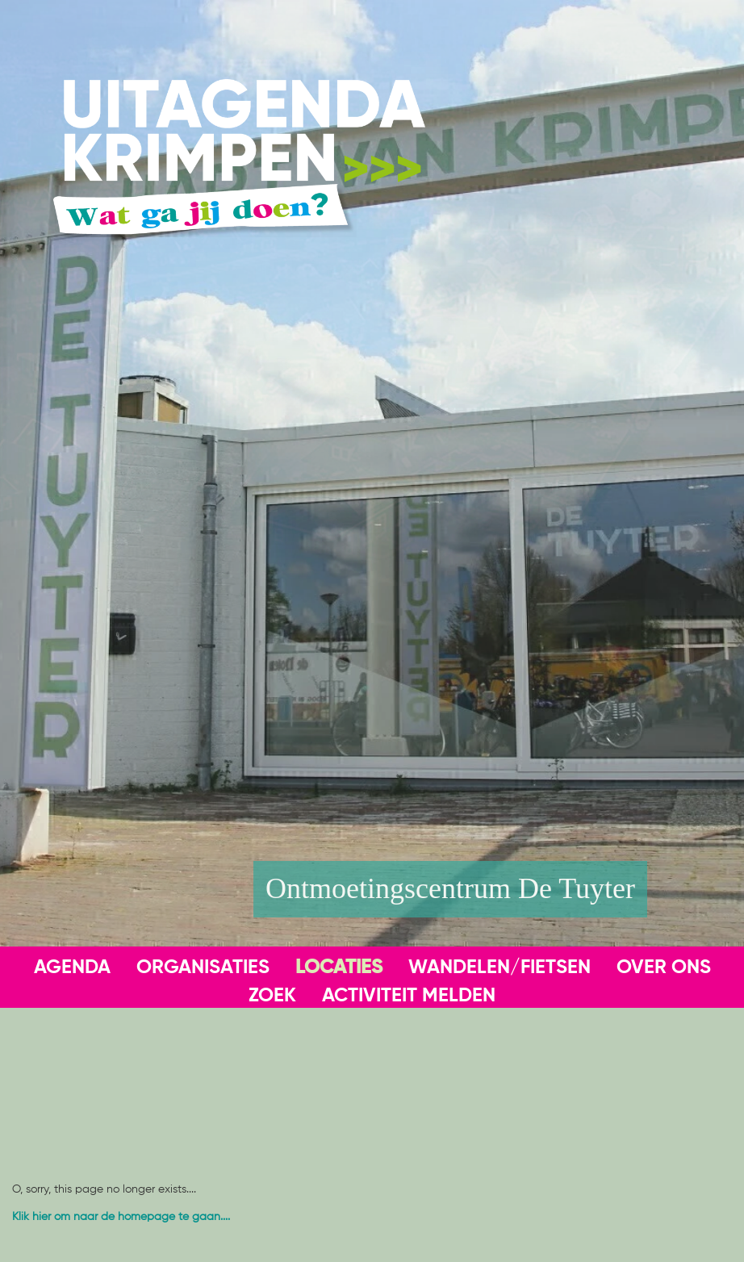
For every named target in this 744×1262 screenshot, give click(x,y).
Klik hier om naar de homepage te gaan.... (121, 1216)
